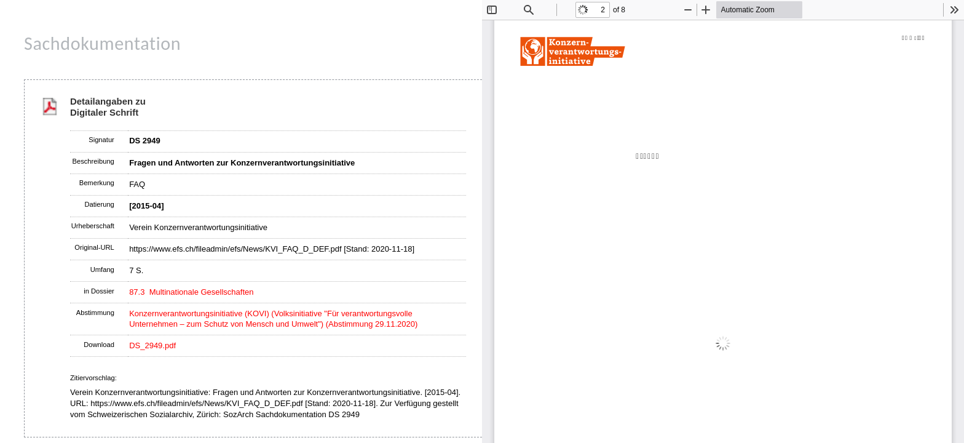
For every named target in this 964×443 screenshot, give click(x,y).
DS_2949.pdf (152, 345)
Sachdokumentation (102, 43)
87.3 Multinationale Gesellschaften (191, 292)
